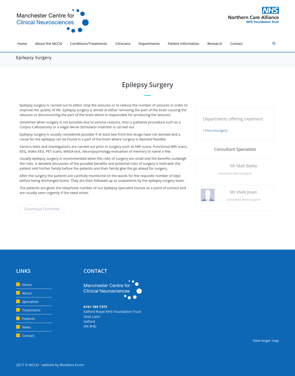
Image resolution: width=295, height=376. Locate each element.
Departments (149, 43)
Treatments (31, 310)
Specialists (30, 301)
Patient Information (183, 43)
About (27, 293)
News (26, 327)
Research (214, 43)
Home (22, 43)
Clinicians (122, 43)
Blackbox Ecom (72, 364)
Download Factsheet (41, 208)
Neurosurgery (215, 130)
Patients (28, 318)
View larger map (266, 340)
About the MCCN (48, 43)
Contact (236, 43)
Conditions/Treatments (88, 43)
